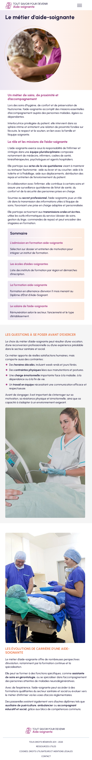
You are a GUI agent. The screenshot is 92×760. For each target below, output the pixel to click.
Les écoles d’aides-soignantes (29, 264)
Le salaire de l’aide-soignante (29, 306)
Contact (46, 756)
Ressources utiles (46, 746)
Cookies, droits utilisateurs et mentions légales (46, 751)
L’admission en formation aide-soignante (36, 243)
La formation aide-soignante (28, 285)
